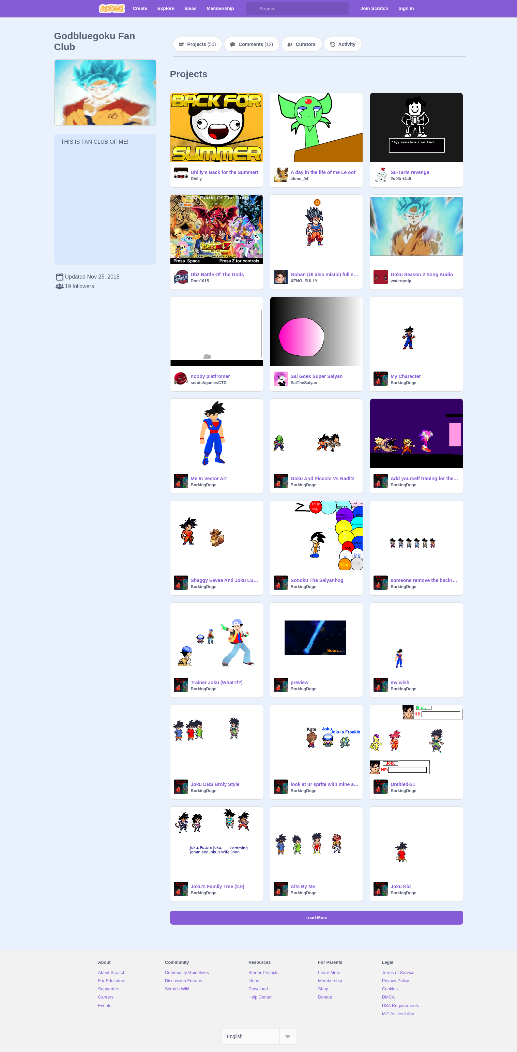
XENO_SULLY (304, 281)
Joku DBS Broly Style (215, 784)
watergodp (401, 281)
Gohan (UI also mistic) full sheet (325, 274)
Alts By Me (303, 886)
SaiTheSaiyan (304, 382)
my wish (400, 682)
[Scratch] (112, 8)
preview (299, 682)
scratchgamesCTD (209, 382)
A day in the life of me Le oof (323, 172)
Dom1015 (200, 281)
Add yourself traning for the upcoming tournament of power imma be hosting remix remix (424, 478)
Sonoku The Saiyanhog (317, 580)
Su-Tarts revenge (410, 172)
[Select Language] (258, 1036)
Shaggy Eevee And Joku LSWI (225, 580)
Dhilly (196, 178)
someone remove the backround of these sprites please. (424, 580)
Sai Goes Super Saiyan (317, 376)
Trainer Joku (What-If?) (217, 682)
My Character (406, 376)
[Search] (253, 8)
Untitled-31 (403, 784)
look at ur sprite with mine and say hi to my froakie (325, 784)
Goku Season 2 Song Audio (422, 274)
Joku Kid (401, 886)
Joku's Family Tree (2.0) (217, 886)
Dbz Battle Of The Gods (217, 274)
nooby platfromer (210, 376)
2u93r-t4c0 (401, 178)
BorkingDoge (403, 382)
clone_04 (299, 178)
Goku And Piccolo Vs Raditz (322, 478)
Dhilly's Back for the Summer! (225, 172)
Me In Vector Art (209, 478)
